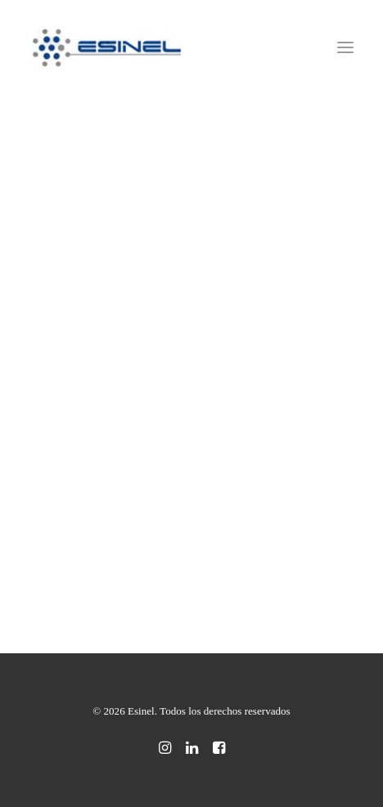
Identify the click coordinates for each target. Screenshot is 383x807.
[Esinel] (107, 47)
